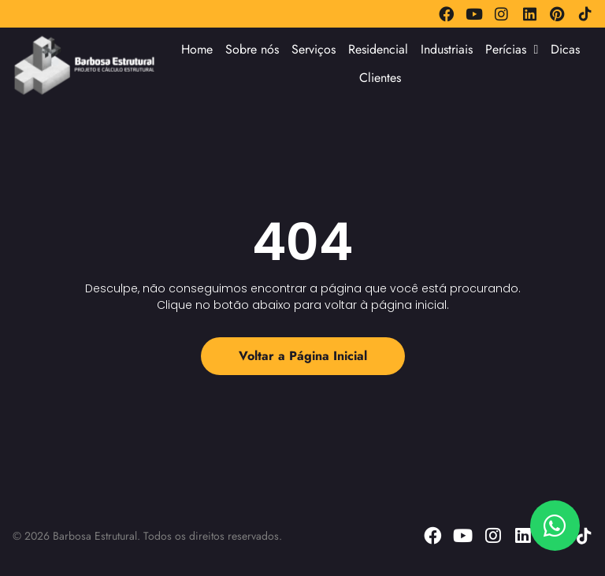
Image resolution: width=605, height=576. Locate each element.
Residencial (378, 49)
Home (197, 49)
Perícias (512, 49)
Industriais (447, 49)
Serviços (313, 49)
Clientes (380, 78)
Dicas (565, 49)
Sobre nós (252, 49)
